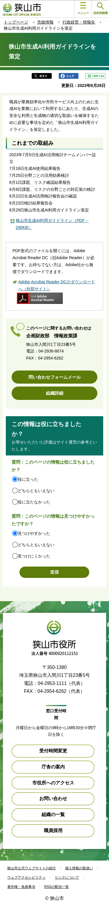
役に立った (28, 479)
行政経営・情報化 (78, 22)
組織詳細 (54, 393)
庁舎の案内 (53, 766)
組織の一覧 (53, 814)
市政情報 (45, 22)
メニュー (83, 8)
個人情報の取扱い (79, 868)
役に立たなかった (34, 502)
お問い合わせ (53, 798)
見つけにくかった (34, 556)
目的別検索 (100, 8)
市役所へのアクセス (53, 782)
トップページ (16, 22)
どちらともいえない (36, 490)
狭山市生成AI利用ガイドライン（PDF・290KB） (52, 224)
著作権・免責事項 (21, 887)
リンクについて (67, 877)
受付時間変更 (53, 750)
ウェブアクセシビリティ (26, 877)
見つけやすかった (34, 533)
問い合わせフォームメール (54, 377)
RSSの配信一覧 (56, 887)
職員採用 (53, 830)
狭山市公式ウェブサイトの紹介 (31, 868)
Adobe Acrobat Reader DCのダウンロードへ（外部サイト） (56, 285)
